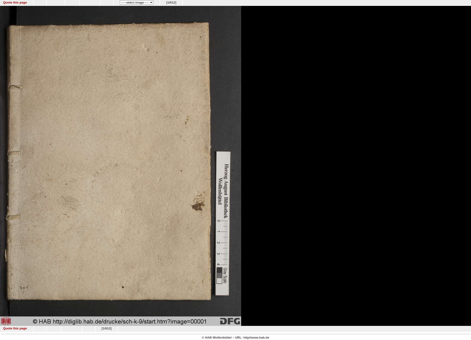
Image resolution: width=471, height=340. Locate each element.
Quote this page (15, 2)
